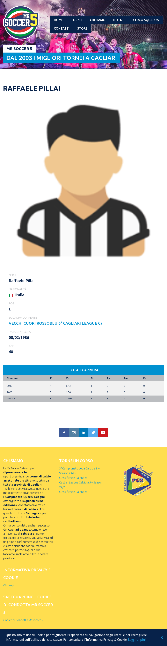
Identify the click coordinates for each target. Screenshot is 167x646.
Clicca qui (9, 585)
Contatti (61, 28)
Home (58, 20)
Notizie (119, 20)
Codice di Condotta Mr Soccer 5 (23, 620)
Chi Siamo (97, 20)
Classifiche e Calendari (73, 477)
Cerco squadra (146, 20)
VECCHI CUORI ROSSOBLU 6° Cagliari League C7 (56, 323)
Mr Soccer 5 (19, 48)
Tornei (76, 20)
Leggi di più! (137, 640)
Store (82, 28)
